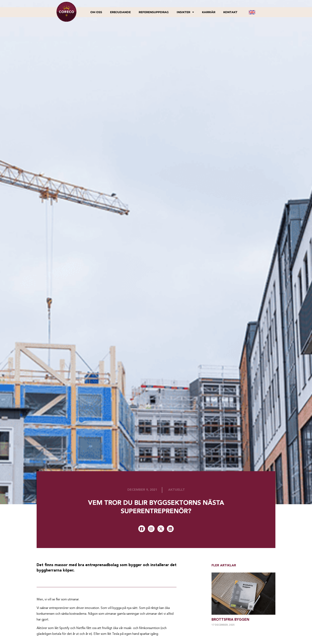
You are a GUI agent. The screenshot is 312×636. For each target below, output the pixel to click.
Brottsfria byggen (230, 619)
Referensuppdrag (154, 12)
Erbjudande (120, 12)
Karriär (208, 12)
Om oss (96, 12)
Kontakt (230, 12)
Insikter (185, 12)
